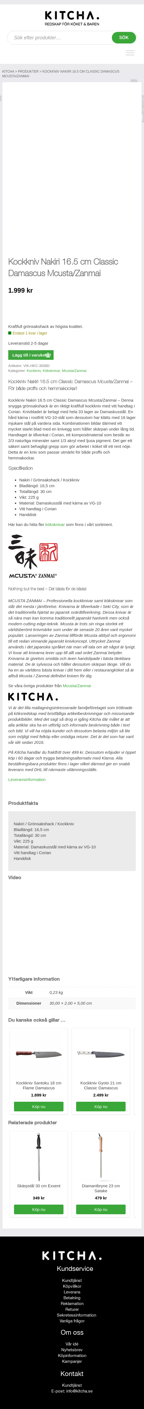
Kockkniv (34, 369)
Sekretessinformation (76, 1313)
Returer (72, 1308)
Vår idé (72, 1342)
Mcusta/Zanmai (74, 369)
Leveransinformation (27, 778)
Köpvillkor (72, 1284)
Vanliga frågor (72, 1319)
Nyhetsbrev (72, 1348)
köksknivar (55, 523)
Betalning (72, 1296)
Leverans (72, 1290)
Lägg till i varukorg (30, 353)
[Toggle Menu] (130, 53)
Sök (124, 37)
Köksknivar (51, 369)
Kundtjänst (72, 1279)
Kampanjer (72, 1360)
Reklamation (72, 1302)
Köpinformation (72, 1354)
